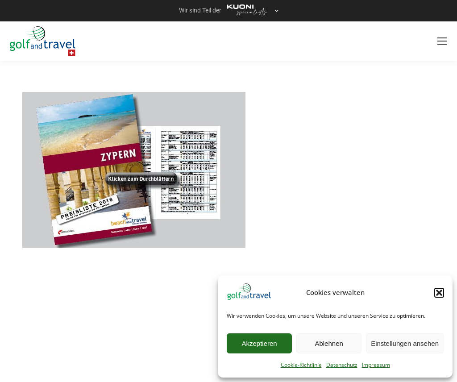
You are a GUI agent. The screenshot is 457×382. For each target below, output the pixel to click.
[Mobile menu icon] (442, 41)
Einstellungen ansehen (405, 343)
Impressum (376, 365)
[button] (439, 292)
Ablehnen (329, 343)
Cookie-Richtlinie (301, 365)
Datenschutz (341, 365)
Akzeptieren (259, 343)
